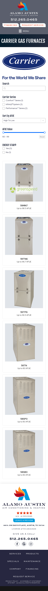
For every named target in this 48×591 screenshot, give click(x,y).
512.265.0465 (24, 538)
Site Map (11, 583)
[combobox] (24, 88)
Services (15, 553)
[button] (24, 100)
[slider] (3, 132)
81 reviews (26, 516)
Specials (13, 561)
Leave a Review (24, 520)
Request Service (24, 576)
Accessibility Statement (30, 581)
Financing (32, 568)
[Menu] (24, 31)
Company (15, 568)
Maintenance (32, 561)
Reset (42, 137)
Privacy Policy (12, 581)
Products (32, 553)
